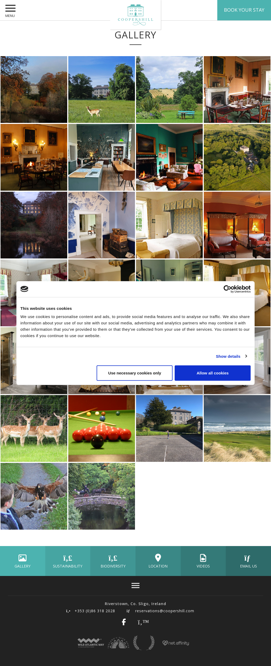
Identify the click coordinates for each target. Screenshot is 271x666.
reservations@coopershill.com (160, 610)
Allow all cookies (213, 373)
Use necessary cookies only (134, 373)
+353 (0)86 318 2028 (90, 610)
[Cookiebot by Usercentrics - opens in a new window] (227, 289)
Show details (228, 356)
